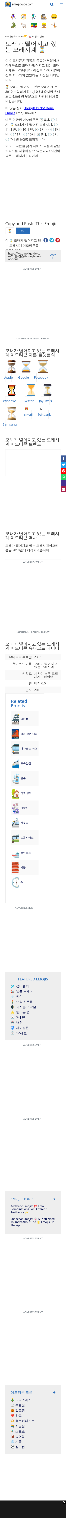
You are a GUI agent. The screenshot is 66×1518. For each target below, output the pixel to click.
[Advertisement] (33, 1509)
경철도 (24, 822)
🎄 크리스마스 (21, 1400)
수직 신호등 (22, 1002)
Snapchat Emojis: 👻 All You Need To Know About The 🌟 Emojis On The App (33, 1222)
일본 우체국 (22, 991)
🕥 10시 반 (25, 129)
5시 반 (18, 1017)
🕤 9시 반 (42, 129)
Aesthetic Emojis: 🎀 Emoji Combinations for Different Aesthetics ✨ (28, 1209)
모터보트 (25, 852)
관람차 (24, 808)
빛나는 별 (20, 1012)
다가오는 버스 (28, 748)
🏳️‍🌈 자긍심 (18, 1426)
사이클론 (20, 1028)
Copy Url (52, 256)
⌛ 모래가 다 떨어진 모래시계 (31, 124)
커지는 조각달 (23, 1007)
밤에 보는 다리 (29, 733)
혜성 (17, 996)
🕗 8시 (44, 119)
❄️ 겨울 (16, 1441)
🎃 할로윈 (18, 1410)
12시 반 (19, 1033)
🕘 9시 (41, 134)
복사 (23, 231)
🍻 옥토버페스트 (22, 1421)
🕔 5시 (53, 134)
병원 (17, 1022)
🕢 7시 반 (12, 139)
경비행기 (20, 986)
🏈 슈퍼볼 (18, 1436)
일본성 (24, 718)
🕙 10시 (29, 134)
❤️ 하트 (16, 1415)
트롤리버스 (27, 837)
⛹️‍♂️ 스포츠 (18, 1431)
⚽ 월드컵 (18, 1447)
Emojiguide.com (14, 36)
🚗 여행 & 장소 (36, 36)
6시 (22, 882)
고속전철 (25, 763)
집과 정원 (26, 793)
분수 (23, 778)
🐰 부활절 (18, 1405)
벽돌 (23, 867)
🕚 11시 (16, 134)
